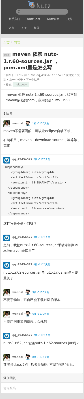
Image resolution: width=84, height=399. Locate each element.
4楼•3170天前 (41, 264)
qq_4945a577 (46, 75)
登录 (36, 28)
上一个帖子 (16, 79)
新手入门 (14, 19)
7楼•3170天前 (41, 335)
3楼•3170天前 (41, 237)
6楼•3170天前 (40, 313)
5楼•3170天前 (40, 292)
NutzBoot (33, 19)
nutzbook (21, 84)
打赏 (69, 19)
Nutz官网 (53, 19)
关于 (24, 28)
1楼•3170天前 (40, 123)
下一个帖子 (32, 79)
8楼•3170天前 (40, 357)
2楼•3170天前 (41, 159)
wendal (17, 123)
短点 (11, 28)
